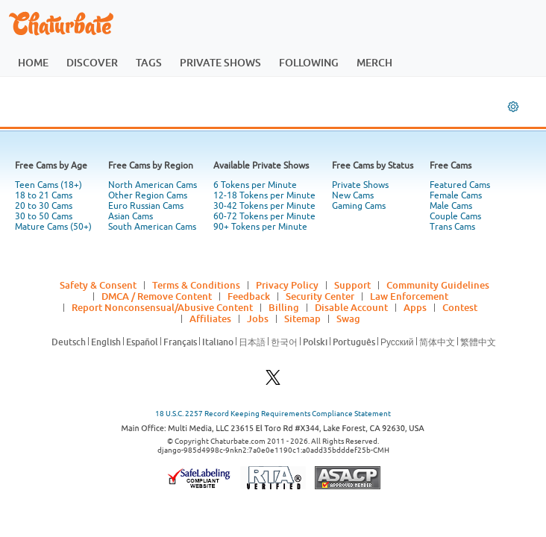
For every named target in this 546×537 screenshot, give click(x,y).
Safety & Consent (98, 285)
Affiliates (210, 318)
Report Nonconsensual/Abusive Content (162, 307)
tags (149, 62)
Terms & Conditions (196, 285)
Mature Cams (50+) (53, 227)
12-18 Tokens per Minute (264, 195)
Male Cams (451, 206)
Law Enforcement (409, 296)
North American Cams (152, 185)
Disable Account (351, 307)
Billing (284, 307)
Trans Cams (452, 227)
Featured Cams (460, 185)
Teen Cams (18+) (48, 185)
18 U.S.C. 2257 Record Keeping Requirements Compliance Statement (273, 413)
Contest (459, 307)
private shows (220, 62)
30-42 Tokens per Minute (264, 206)
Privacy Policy (287, 285)
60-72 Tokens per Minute (264, 216)
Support (352, 285)
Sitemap (302, 318)
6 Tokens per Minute (255, 185)
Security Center (320, 296)
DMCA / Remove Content (156, 296)
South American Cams (152, 227)
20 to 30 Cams (43, 206)
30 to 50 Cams (43, 216)
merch (374, 62)
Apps (415, 307)
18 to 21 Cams (43, 195)
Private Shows (360, 185)
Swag (348, 318)
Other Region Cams (147, 195)
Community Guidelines (437, 285)
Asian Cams (130, 216)
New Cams (353, 195)
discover (92, 62)
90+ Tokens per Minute (260, 227)
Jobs (258, 318)
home (33, 62)
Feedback (249, 296)
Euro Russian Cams (145, 206)
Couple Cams (455, 216)
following (309, 62)
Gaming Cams (359, 206)
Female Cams (456, 195)
